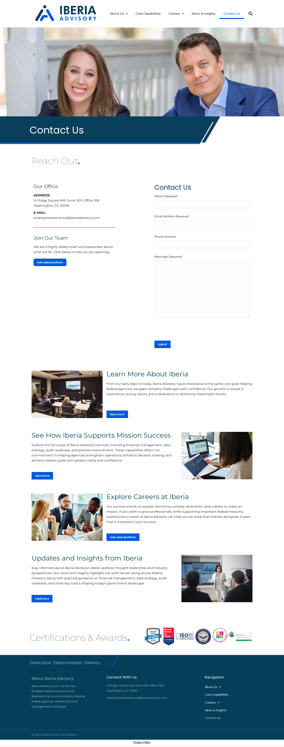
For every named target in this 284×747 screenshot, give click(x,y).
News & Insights (204, 13)
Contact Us (231, 13)
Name (166, 196)
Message (168, 256)
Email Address (171, 216)
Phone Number (165, 237)
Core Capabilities (148, 13)
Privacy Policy (141, 742)
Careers (176, 13)
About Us (119, 13)
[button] (250, 14)
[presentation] (184, 328)
